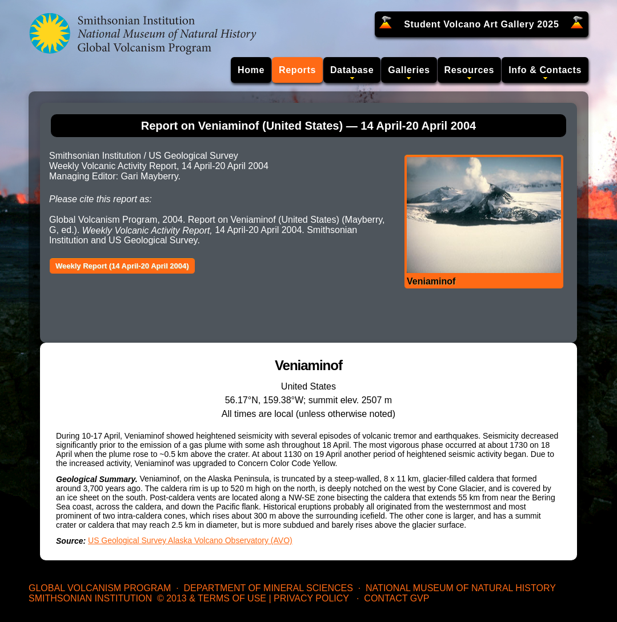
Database (352, 70)
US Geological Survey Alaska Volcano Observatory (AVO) (190, 540)
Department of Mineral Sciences (267, 588)
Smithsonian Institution (90, 598)
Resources (469, 70)
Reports (297, 70)
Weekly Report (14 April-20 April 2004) (122, 266)
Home (251, 70)
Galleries (409, 70)
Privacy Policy (311, 598)
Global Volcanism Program (100, 588)
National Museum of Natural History (461, 588)
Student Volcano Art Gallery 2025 (481, 24)
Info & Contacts (545, 70)
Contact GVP (396, 598)
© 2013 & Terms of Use (211, 598)
